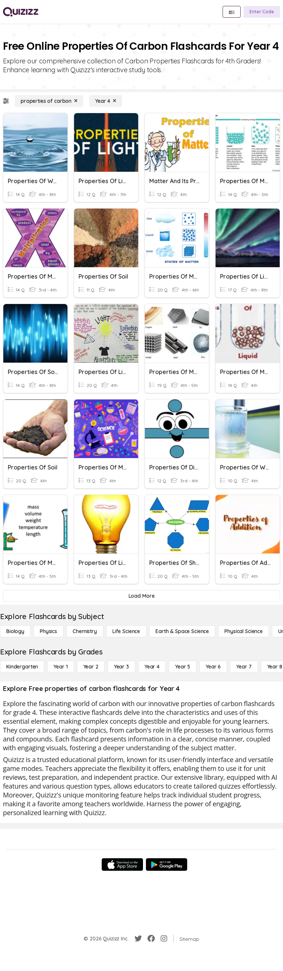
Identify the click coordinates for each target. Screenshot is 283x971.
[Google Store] (166, 864)
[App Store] (122, 864)
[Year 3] (121, 667)
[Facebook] (151, 938)
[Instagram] (164, 938)
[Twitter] (138, 938)
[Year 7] (244, 667)
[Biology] (15, 631)
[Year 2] (91, 667)
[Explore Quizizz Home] (20, 12)
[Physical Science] (243, 631)
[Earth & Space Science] (182, 631)
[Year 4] (105, 101)
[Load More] (141, 596)
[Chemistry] (84, 631)
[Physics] (48, 631)
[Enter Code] (262, 12)
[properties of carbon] (49, 101)
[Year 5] (182, 667)
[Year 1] (60, 667)
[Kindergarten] (22, 667)
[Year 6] (213, 667)
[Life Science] (126, 631)
